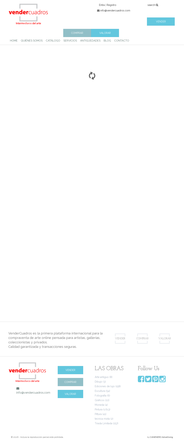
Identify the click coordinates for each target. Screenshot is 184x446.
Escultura (100, 391)
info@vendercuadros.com (115, 10)
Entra (102, 5)
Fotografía (100, 395)
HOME (14, 40)
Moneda (99, 404)
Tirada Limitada (103, 423)
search (152, 5)
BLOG (107, 40)
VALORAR (105, 33)
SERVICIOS (70, 40)
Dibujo (98, 381)
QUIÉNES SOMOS (32, 40)
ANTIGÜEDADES (90, 40)
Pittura (98, 414)
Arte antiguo (102, 377)
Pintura (98, 409)
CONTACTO (121, 40)
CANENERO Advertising (161, 437)
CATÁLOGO (53, 40)
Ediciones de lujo (105, 386)
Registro (111, 5)
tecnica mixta (102, 418)
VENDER (161, 21)
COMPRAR (77, 33)
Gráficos (99, 400)
